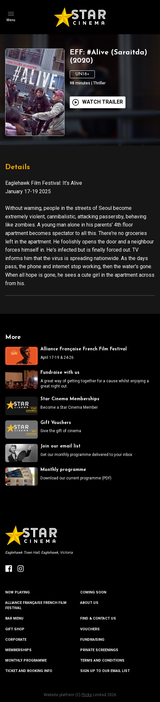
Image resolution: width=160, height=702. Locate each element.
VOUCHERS (90, 629)
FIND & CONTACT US (98, 618)
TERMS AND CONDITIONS (102, 660)
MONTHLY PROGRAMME (26, 660)
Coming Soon (93, 592)
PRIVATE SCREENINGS (99, 650)
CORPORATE (15, 639)
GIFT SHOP (14, 629)
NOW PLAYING (17, 592)
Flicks (86, 695)
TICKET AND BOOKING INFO (28, 671)
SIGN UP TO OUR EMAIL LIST (105, 671)
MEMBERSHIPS (18, 650)
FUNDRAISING (92, 639)
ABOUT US (89, 603)
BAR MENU (14, 618)
